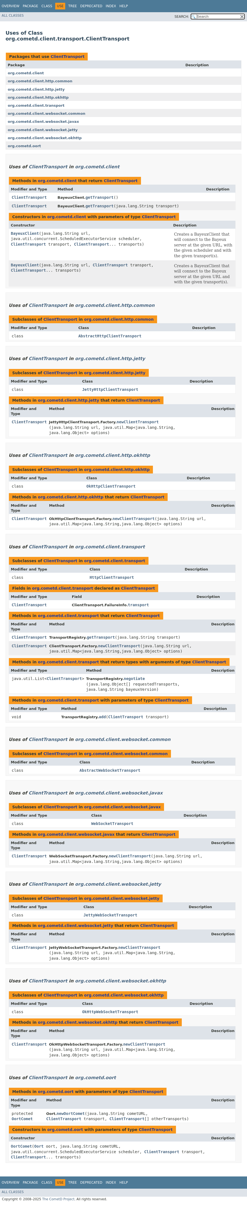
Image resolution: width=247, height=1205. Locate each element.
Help (123, 6)
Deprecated (91, 6)
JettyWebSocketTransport (110, 915)
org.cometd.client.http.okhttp (38, 97)
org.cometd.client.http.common (40, 81)
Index (111, 6)
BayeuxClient (25, 233)
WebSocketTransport (112, 823)
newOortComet (71, 1113)
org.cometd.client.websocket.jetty (43, 130)
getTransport (99, 197)
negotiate (134, 678)
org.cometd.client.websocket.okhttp (45, 138)
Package (30, 6)
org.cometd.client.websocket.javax (43, 121)
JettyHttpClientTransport (110, 389)
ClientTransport (67, 56)
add (102, 717)
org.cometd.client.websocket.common (46, 113)
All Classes (13, 15)
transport (138, 605)
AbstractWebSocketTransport (110, 770)
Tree (72, 6)
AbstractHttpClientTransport (110, 336)
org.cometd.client (26, 73)
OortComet (22, 1119)
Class (46, 6)
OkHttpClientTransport (110, 486)
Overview (10, 6)
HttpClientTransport (112, 577)
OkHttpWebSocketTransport (110, 1012)
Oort (39, 1146)
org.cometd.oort (24, 146)
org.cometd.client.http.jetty (36, 89)
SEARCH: (182, 17)
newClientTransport (138, 422)
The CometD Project (58, 1199)
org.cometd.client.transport (36, 105)
